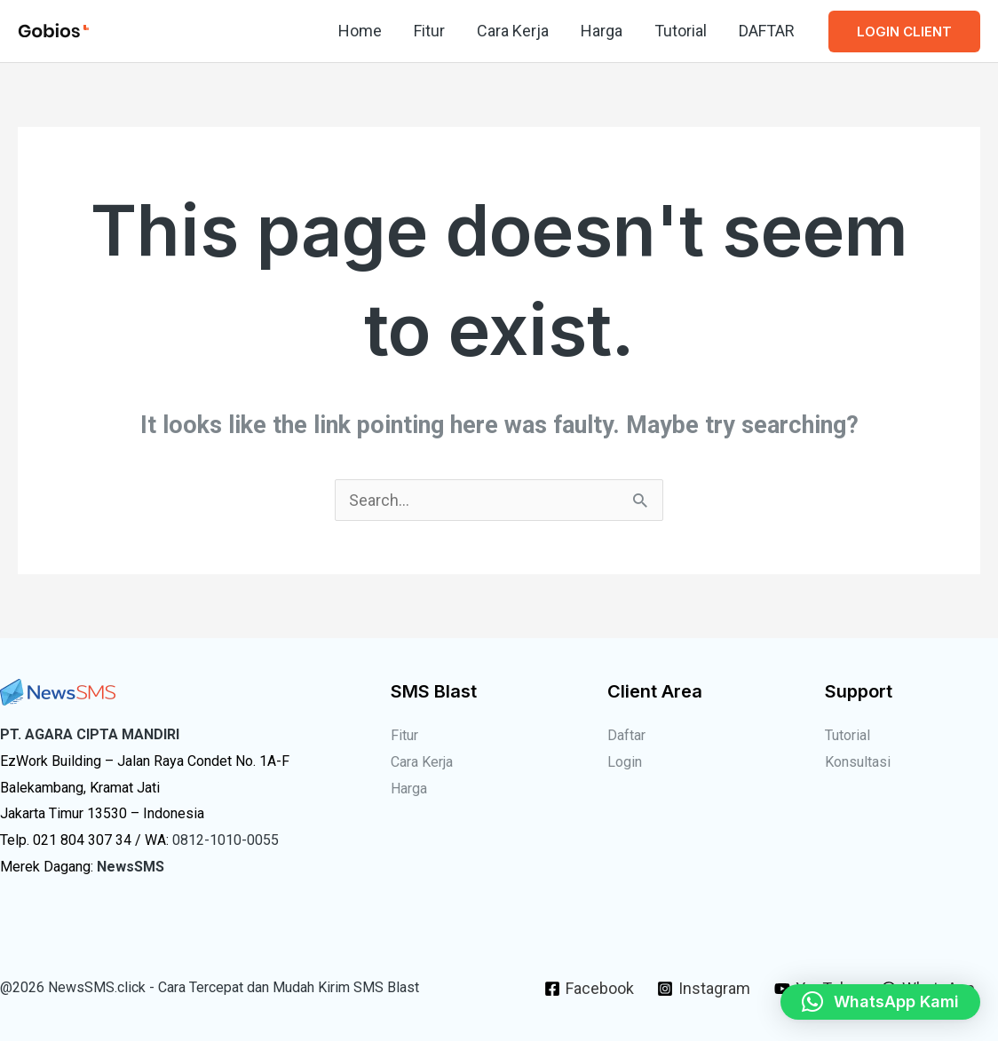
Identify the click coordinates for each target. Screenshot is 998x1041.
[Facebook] (589, 989)
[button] (904, 31)
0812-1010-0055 (225, 840)
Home (360, 30)
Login (624, 761)
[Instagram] (703, 989)
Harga (601, 30)
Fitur (429, 30)
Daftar (626, 735)
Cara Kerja (513, 30)
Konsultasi (858, 761)
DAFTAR (767, 30)
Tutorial (680, 30)
